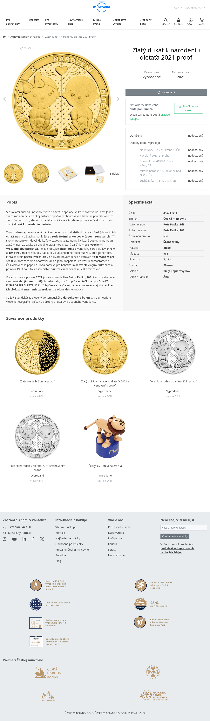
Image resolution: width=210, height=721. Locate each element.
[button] (11, 99)
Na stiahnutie (116, 555)
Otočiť (26, 50)
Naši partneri (116, 538)
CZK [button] (177, 7)
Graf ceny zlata (145, 21)
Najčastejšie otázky (67, 538)
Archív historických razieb (25, 36)
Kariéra (112, 544)
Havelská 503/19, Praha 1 (156, 155)
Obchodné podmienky (69, 544)
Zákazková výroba (119, 21)
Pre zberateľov (13, 21)
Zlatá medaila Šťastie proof (37, 381)
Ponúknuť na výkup (189, 108)
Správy (112, 549)
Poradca (60, 555)
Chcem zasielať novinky (175, 536)
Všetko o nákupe (65, 527)
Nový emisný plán (75, 21)
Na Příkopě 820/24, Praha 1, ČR (160, 150)
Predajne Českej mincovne (72, 549)
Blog (58, 561)
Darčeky (34, 20)
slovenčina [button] (194, 7)
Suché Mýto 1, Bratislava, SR (158, 180)
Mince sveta (97, 21)
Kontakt (60, 533)
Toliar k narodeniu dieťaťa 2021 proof (172, 381)
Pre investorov (51, 21)
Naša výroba (116, 533)
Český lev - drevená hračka (105, 466)
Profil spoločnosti (119, 527)
